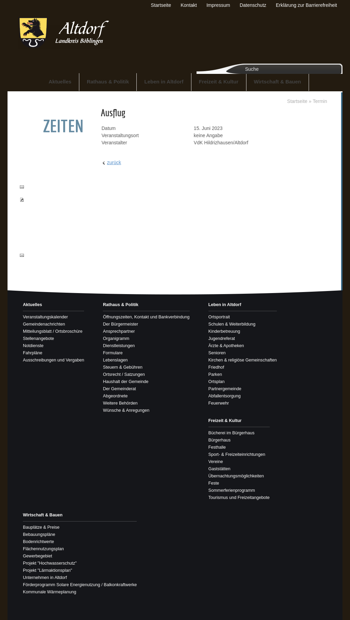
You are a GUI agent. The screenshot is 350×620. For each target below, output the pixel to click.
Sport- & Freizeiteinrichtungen (237, 454)
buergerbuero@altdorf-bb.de (48, 190)
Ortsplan (216, 381)
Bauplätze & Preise (41, 527)
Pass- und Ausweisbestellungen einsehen (46, 206)
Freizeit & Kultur (219, 81)
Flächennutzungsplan (43, 548)
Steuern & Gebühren (123, 367)
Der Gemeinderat (119, 388)
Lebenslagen (115, 360)
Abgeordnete (115, 396)
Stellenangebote (38, 338)
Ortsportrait (219, 317)
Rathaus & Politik (108, 81)
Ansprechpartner (119, 331)
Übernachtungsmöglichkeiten (236, 476)
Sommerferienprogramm (231, 490)
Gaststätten (219, 468)
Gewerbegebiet (37, 556)
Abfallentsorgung (224, 396)
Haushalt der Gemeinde (125, 381)
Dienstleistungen (119, 345)
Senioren (217, 353)
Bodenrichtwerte (38, 541)
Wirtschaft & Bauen (277, 81)
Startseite (297, 101)
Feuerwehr (218, 403)
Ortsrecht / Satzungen (124, 374)
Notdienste (33, 345)
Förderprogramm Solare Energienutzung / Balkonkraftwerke (80, 584)
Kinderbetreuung (224, 331)
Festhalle (217, 447)
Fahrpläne (32, 353)
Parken (215, 374)
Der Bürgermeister (120, 324)
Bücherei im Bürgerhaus (231, 433)
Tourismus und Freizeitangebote (239, 497)
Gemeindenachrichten (44, 324)
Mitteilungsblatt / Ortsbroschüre (52, 331)
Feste (213, 483)
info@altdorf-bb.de (44, 255)
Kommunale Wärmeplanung (49, 592)
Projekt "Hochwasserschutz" (50, 563)
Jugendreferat (221, 338)
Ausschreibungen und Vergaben (53, 360)
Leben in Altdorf (163, 81)
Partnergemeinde (225, 388)
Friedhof (216, 367)
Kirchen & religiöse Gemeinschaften (242, 360)
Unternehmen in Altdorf (45, 577)
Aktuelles (60, 81)
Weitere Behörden (120, 403)
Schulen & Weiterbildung (232, 324)
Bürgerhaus (219, 440)
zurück (114, 162)
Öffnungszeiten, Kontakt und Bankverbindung (146, 317)
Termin (320, 101)
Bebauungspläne (39, 534)
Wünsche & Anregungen (126, 410)
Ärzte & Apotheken (226, 345)
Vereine (215, 461)
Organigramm (116, 338)
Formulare (112, 353)
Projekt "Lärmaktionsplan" (47, 570)
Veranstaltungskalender (45, 317)
